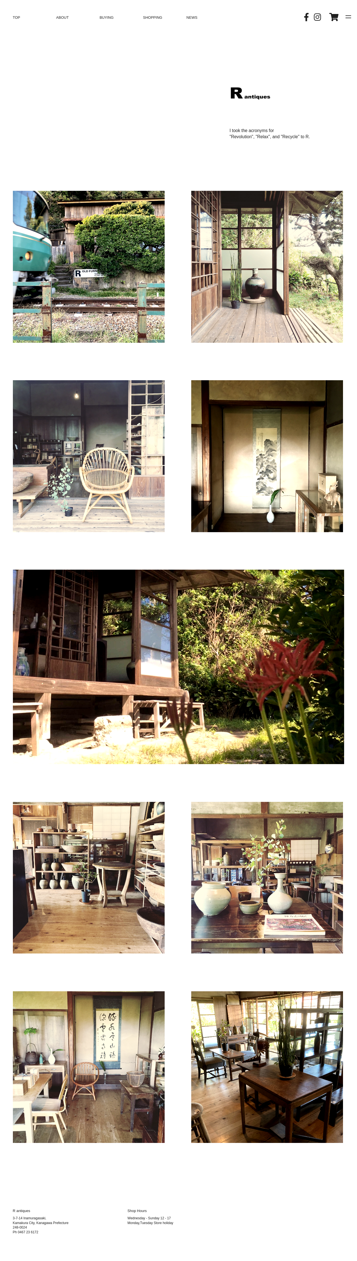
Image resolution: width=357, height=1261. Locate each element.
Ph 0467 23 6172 (25, 1232)
